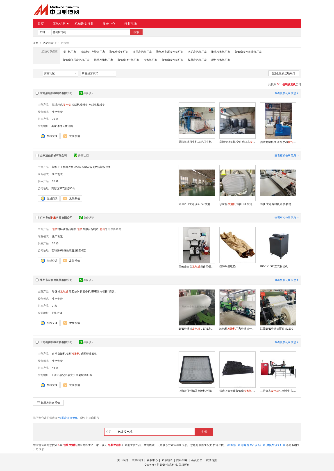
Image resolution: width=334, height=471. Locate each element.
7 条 (54, 305)
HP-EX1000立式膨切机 (274, 266)
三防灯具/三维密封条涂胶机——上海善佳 (278, 390)
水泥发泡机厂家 (197, 51)
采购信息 (61, 23)
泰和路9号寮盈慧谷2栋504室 (68, 250)
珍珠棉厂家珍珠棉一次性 (237, 328)
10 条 (55, 243)
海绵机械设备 (80, 104)
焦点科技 (171, 464)
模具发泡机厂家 (197, 59)
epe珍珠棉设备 (83, 166)
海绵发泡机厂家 (103, 59)
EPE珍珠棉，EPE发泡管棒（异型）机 (197, 328)
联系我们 (137, 460)
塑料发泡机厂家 (220, 59)
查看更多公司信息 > (286, 93)
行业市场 (130, 23)
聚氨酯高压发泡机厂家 (169, 51)
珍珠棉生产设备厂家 (93, 51)
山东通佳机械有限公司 (53, 155)
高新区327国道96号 (63, 188)
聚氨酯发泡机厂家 (172, 59)
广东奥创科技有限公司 (56, 217)
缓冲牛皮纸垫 (227, 266)
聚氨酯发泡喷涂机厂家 (248, 51)
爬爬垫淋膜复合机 (80, 291)
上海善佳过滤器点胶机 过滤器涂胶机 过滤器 (197, 390)
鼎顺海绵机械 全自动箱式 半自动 (237, 141)
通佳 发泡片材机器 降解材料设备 (278, 204)
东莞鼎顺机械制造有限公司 (56, 93)
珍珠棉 (60, 291)
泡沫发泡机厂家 (220, 51)
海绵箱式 (61, 104)
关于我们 (122, 460)
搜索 (136, 32)
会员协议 (196, 460)
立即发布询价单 (68, 417)
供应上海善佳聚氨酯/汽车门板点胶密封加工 (237, 390)
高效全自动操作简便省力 (197, 266)
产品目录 (48, 43)
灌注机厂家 (69, 51)
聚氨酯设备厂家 (118, 51)
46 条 (55, 367)
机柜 (73, 353)
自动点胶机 (59, 353)
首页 (41, 23)
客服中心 (152, 460)
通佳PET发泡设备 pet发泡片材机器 (197, 204)
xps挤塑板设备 (102, 166)
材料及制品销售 (64, 229)
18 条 (55, 181)
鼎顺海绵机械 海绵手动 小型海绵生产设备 (278, 141)
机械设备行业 (84, 23)
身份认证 (86, 93)
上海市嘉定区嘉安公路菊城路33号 (71, 374)
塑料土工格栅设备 (63, 166)
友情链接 (211, 460)
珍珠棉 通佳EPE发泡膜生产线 (237, 204)
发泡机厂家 (150, 59)
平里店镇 (56, 312)
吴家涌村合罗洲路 (62, 125)
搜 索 (204, 431)
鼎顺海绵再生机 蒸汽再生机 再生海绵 (197, 141)
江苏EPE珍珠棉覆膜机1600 (276, 328)
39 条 (55, 118)
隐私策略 (181, 460)
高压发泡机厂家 (142, 51)
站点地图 (167, 460)
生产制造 (57, 111)
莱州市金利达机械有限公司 (56, 279)
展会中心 (108, 23)
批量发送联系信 (283, 73)
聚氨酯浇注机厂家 (128, 59)
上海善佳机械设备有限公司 (56, 342)
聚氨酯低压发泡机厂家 (76, 59)
